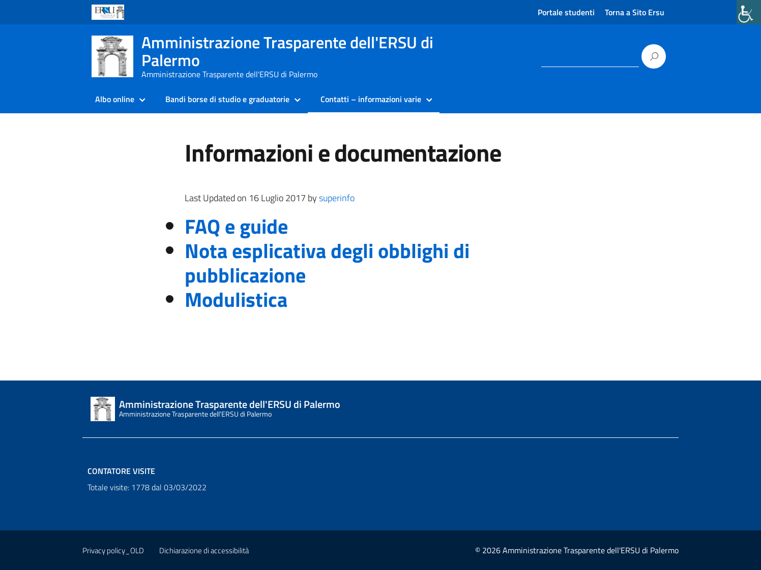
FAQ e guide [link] (236, 226)
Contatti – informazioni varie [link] (370, 99)
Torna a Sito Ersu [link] (634, 12)
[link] (749, 12)
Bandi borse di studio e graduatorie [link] (227, 99)
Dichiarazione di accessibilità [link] (204, 550)
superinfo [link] (337, 198)
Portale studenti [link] (566, 12)
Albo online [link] (114, 99)
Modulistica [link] (236, 299)
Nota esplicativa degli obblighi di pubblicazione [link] (327, 263)
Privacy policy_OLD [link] (113, 550)
